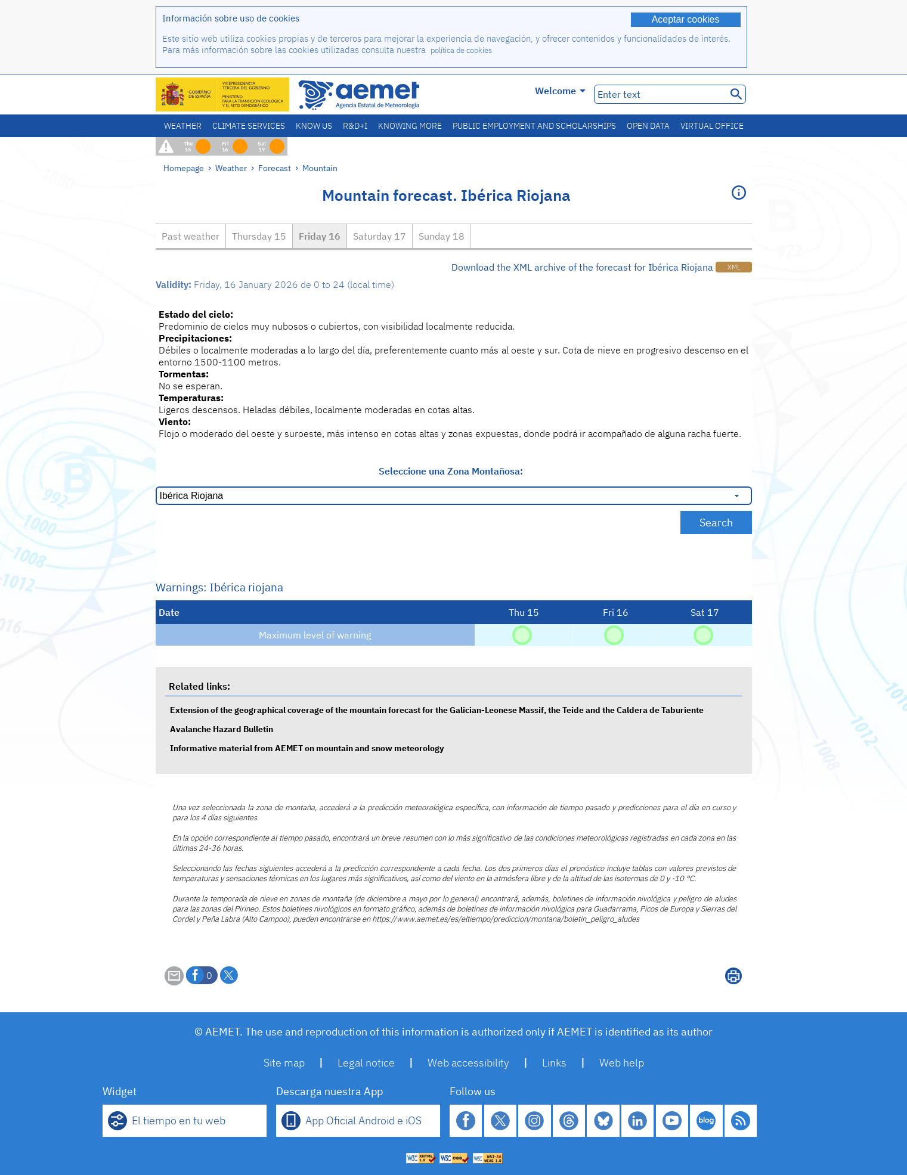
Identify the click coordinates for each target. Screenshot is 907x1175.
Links (554, 1062)
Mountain (320, 167)
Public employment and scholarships (534, 125)
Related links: (199, 686)
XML (734, 267)
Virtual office (712, 125)
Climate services (248, 125)
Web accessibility (468, 1062)
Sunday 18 (442, 236)
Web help (621, 1062)
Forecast (274, 167)
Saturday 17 (379, 236)
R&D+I (355, 125)
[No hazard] (522, 634)
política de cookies (461, 50)
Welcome (560, 91)
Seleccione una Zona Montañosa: (451, 471)
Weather (183, 125)
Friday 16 (319, 236)
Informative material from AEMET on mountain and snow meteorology (307, 748)
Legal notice (366, 1062)
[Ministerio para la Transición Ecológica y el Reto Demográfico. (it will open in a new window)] (223, 94)
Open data (648, 125)
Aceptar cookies (686, 19)
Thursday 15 (259, 236)
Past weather (190, 236)
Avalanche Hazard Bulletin (221, 728)
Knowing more (410, 125)
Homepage (183, 167)
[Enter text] (659, 94)
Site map (284, 1062)
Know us (314, 125)
